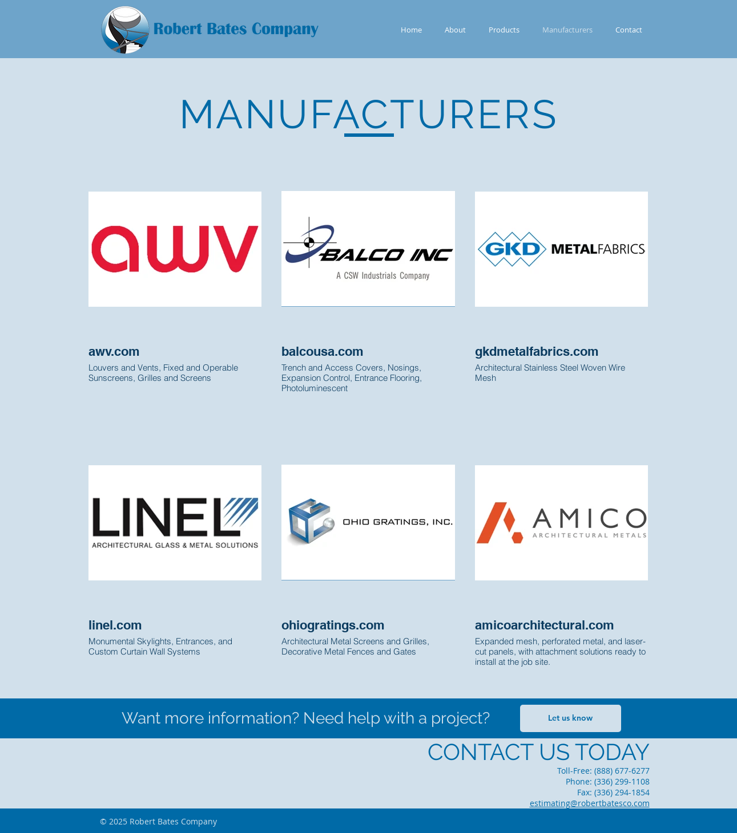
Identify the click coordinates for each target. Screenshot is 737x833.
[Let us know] (570, 718)
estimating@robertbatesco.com (590, 803)
